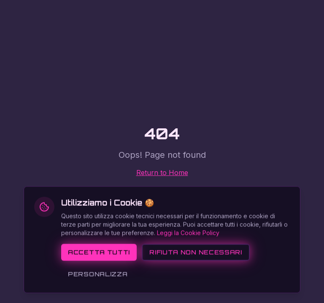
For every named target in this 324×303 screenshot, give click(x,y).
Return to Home (162, 172)
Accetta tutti (99, 277)
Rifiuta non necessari (195, 277)
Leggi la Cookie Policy (188, 257)
